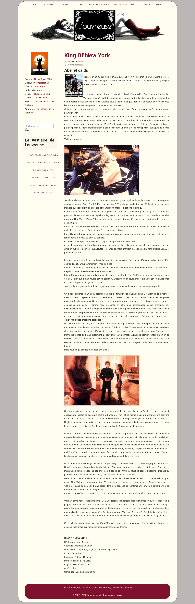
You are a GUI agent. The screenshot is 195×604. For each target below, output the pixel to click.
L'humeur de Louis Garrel (43, 178)
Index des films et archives (43, 155)
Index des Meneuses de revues (43, 163)
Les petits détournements (43, 185)
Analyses (79, 5)
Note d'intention (43, 193)
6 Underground (41, 83)
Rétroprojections (99, 5)
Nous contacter (124, 587)
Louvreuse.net (94, 595)
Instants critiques (124, 5)
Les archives (91, 587)
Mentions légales (107, 587)
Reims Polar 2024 (43, 79)
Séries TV (161, 5)
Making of (145, 5)
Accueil (33, 5)
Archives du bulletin (43, 170)
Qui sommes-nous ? (73, 587)
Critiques (48, 5)
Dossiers (63, 5)
